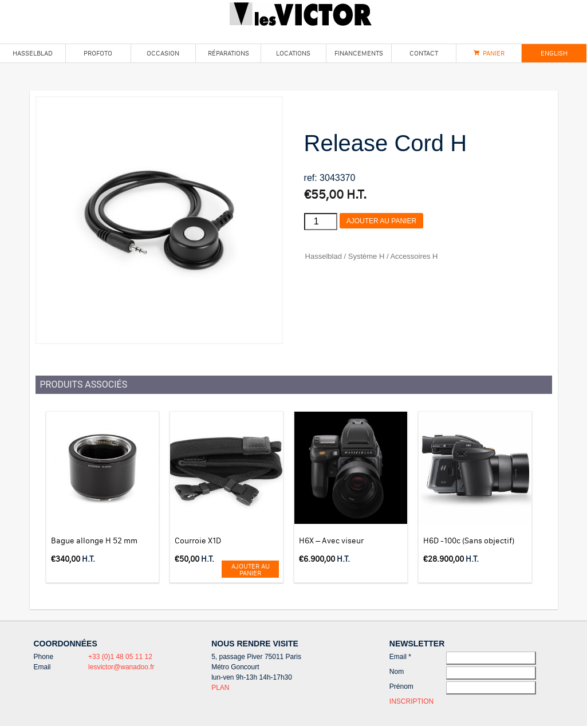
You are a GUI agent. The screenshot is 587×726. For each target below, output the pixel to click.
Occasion (163, 53)
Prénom (401, 686)
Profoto (98, 53)
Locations (293, 53)
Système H (366, 256)
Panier (494, 53)
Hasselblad (33, 53)
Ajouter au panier (381, 221)
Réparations (228, 53)
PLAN (220, 688)
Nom (396, 672)
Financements (358, 53)
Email (400, 657)
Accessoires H (414, 256)
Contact (423, 53)
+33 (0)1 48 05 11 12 (120, 657)
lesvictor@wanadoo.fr (121, 667)
